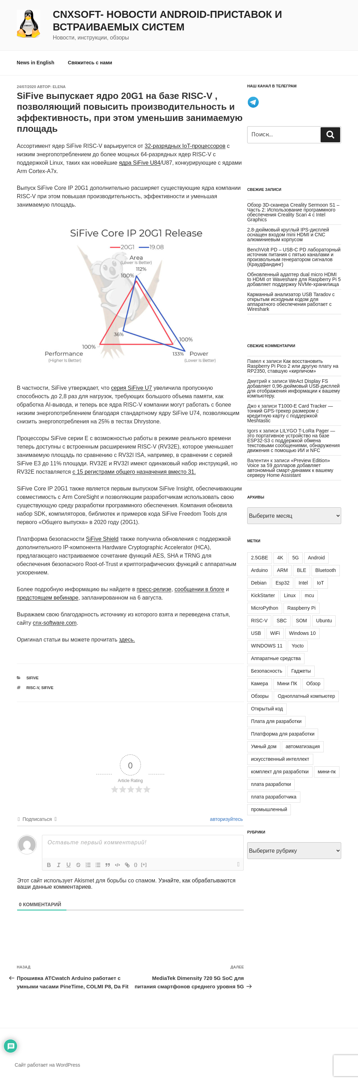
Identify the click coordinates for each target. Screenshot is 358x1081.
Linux (289, 595)
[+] (143, 864)
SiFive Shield (102, 539)
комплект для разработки (280, 771)
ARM (282, 570)
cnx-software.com (55, 623)
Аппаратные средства (276, 658)
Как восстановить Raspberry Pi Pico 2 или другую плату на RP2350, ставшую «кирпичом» (292, 366)
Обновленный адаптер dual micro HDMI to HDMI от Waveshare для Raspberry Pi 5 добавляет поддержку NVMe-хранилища (294, 279)
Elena (59, 87)
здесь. (127, 640)
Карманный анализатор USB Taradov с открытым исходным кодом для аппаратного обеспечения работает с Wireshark (291, 302)
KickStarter (263, 595)
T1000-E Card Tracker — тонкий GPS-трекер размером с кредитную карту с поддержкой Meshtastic (290, 413)
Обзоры (260, 696)
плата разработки (271, 784)
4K (280, 557)
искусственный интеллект (280, 759)
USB (256, 633)
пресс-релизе (154, 589)
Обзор (313, 683)
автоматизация (303, 746)
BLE (301, 570)
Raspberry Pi (301, 608)
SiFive (33, 678)
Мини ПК (287, 683)
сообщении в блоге (199, 589)
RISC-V (33, 688)
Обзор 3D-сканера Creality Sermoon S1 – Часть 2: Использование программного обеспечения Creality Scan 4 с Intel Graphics (293, 212)
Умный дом (264, 746)
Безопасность (266, 671)
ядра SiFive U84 (139, 163)
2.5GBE (259, 557)
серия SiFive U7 (131, 388)
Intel (303, 583)
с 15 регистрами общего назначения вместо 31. (134, 472)
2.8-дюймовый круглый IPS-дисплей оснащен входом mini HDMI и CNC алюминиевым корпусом (288, 234)
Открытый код (267, 708)
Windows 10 (302, 633)
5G (295, 557)
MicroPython (264, 608)
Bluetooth (325, 570)
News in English (35, 62)
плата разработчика (273, 797)
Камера (259, 683)
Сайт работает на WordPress (47, 1065)
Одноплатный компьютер (306, 696)
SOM (301, 620)
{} (135, 864)
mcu (309, 595)
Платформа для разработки (283, 734)
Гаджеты (301, 671)
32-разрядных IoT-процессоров (185, 146)
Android (316, 557)
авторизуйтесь (226, 819)
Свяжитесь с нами (90, 62)
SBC (282, 620)
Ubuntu (324, 620)
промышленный (269, 809)
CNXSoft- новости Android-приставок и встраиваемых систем (167, 21)
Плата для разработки (276, 721)
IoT (320, 583)
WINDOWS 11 (266, 646)
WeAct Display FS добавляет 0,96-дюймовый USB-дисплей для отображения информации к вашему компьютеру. (293, 388)
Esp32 (282, 583)
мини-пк (327, 771)
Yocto (298, 646)
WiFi (275, 633)
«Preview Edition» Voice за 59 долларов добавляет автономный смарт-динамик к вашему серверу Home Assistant (290, 468)
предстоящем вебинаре (47, 598)
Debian (258, 583)
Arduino (259, 570)
